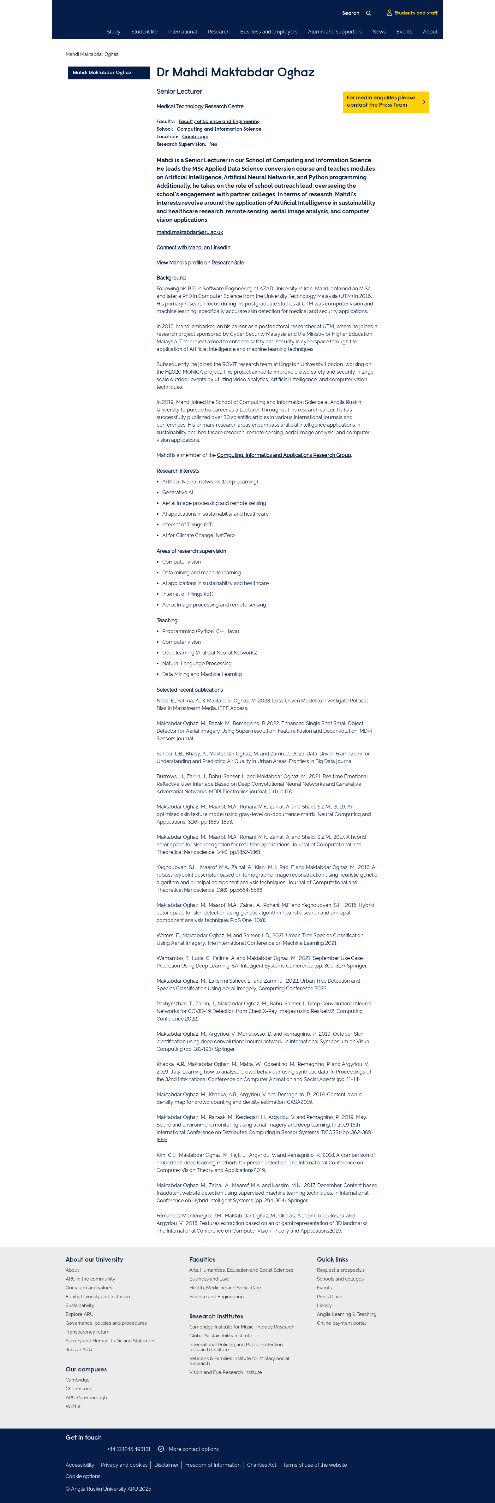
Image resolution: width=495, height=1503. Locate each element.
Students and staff (412, 13)
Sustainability (80, 1305)
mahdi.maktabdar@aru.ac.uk (190, 232)
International (182, 32)
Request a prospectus (341, 1270)
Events (404, 32)
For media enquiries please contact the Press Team (381, 101)
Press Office (329, 1296)
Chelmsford (78, 1389)
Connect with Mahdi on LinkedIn (193, 248)
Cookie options (83, 1476)
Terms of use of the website (315, 1465)
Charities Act (261, 1465)
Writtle (73, 1406)
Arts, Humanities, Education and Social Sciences (241, 1270)
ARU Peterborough (86, 1397)
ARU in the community (90, 1279)
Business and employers (269, 32)
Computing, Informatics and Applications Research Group (284, 455)
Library (324, 1305)
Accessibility (80, 1465)
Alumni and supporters (335, 32)
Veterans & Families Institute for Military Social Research (239, 1361)
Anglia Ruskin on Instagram (79, 1449)
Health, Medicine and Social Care (225, 1288)
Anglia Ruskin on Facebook (70, 1449)
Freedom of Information (213, 1465)
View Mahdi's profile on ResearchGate (200, 263)
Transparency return (88, 1332)
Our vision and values (89, 1288)
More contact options (188, 1449)
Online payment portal (341, 1323)
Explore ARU (79, 1314)
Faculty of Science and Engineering (219, 121)
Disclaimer (166, 1465)
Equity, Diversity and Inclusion (98, 1296)
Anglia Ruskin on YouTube (98, 1449)
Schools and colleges (340, 1279)
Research (219, 32)
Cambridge (195, 136)
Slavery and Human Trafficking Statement (111, 1341)
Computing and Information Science (219, 129)
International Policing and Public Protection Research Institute (236, 1347)
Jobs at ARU (79, 1349)
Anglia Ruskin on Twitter (89, 1449)
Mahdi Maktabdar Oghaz (102, 72)
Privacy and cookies (124, 1465)
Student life (144, 32)
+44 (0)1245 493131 (129, 1449)
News (379, 32)
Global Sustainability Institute (220, 1336)
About (430, 32)
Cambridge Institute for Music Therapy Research (242, 1327)
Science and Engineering (216, 1296)
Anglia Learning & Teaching (346, 1314)
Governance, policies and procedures (106, 1323)
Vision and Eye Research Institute (225, 1372)
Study (114, 32)
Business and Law (209, 1279)
